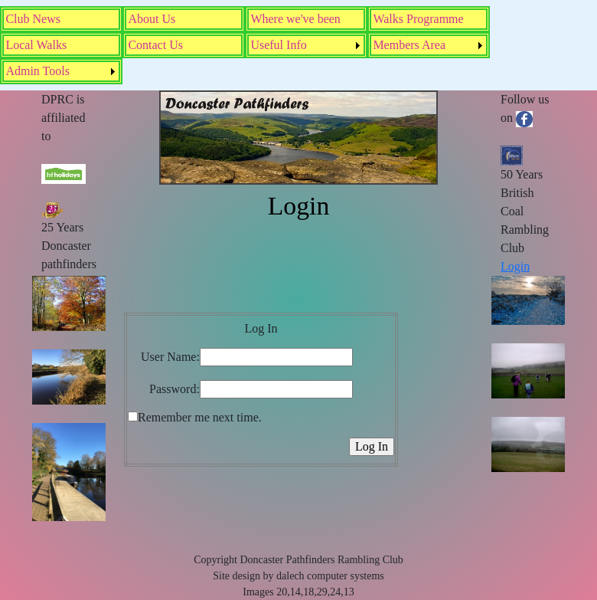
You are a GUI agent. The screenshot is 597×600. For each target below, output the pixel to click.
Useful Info (278, 44)
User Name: (170, 356)
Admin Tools (37, 70)
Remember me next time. (200, 417)
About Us (151, 18)
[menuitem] (61, 19)
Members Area (409, 44)
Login (515, 266)
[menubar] (298, 45)
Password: (174, 388)
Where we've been (295, 18)
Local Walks (36, 44)
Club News (32, 18)
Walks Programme (418, 18)
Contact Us (155, 44)
